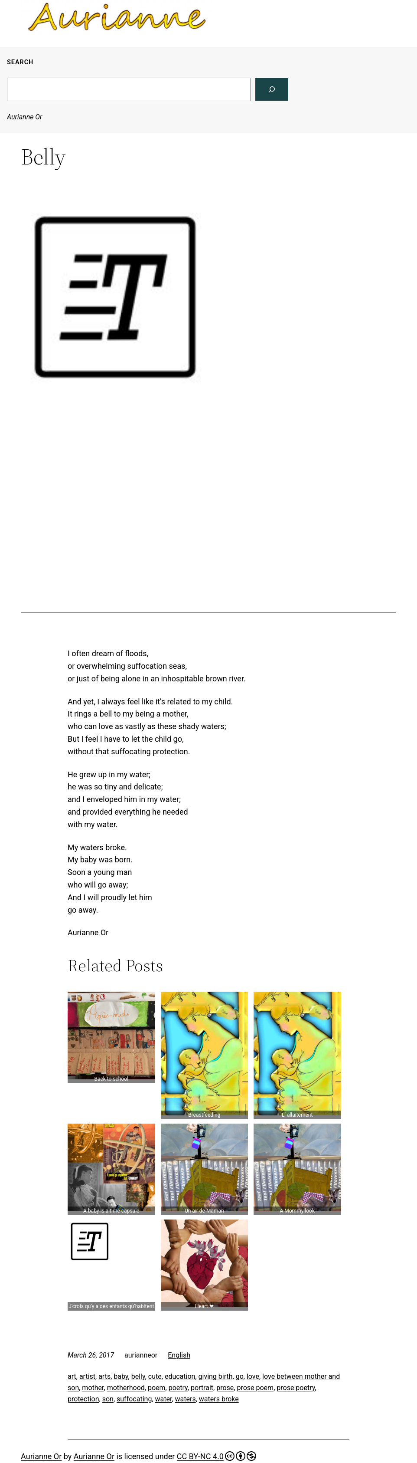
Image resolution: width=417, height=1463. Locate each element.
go (240, 1376)
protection (83, 1399)
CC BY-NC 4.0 (216, 1456)
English (179, 1355)
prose (225, 1388)
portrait (202, 1388)
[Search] (272, 89)
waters (185, 1399)
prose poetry (296, 1388)
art (72, 1376)
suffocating (134, 1399)
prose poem (255, 1388)
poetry (178, 1388)
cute (155, 1376)
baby (121, 1376)
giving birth (216, 1376)
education (180, 1376)
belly (138, 1376)
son (108, 1399)
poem (157, 1388)
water (163, 1399)
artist (87, 1376)
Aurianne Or (24, 117)
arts (104, 1376)
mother (93, 1388)
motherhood (126, 1388)
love (253, 1376)
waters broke (219, 1399)
